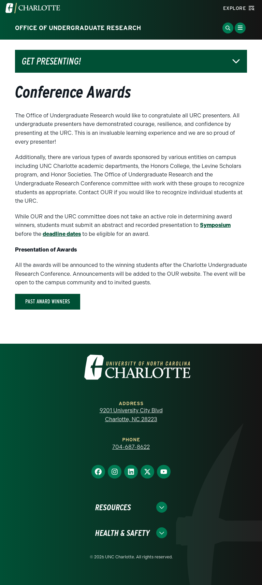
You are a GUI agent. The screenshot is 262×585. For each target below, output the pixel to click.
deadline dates (62, 234)
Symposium (215, 225)
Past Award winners (47, 301)
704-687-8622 (131, 447)
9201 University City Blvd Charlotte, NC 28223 (131, 415)
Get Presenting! (51, 61)
